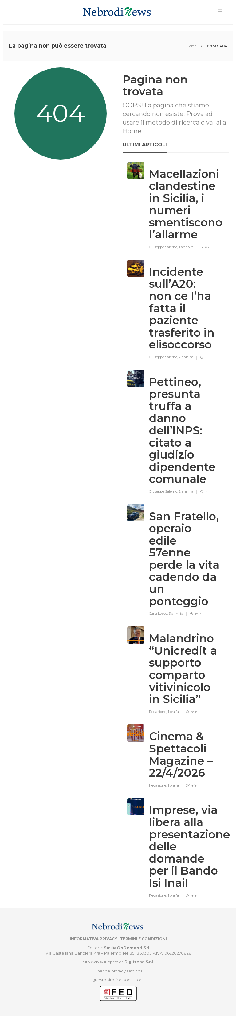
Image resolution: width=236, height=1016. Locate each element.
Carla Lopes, (159, 613)
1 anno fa (186, 247)
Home (192, 46)
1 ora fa (173, 712)
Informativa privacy (93, 939)
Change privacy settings (118, 970)
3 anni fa (176, 613)
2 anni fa (186, 357)
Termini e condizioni (143, 939)
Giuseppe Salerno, (164, 247)
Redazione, (158, 712)
